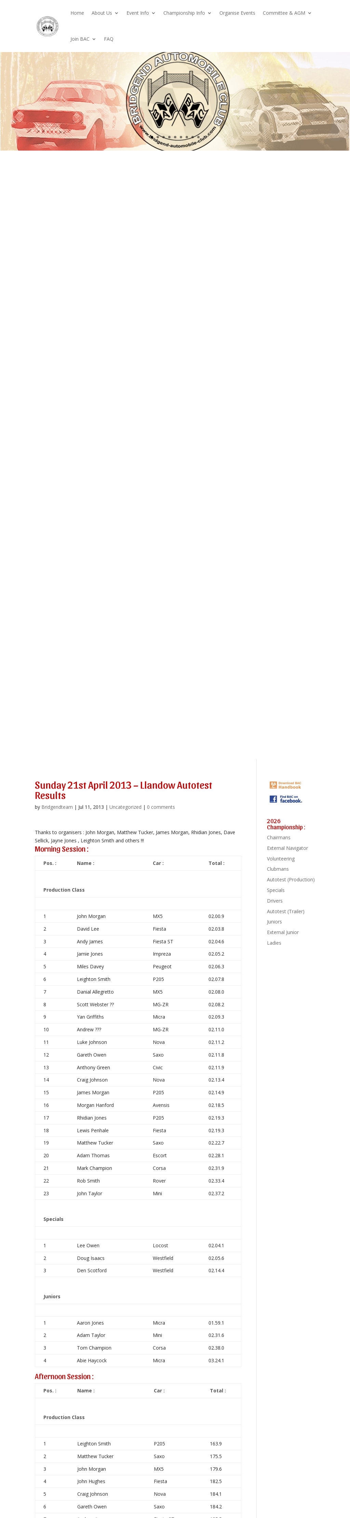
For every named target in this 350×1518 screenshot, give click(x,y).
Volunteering (281, 858)
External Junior (283, 932)
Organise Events (237, 13)
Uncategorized (125, 807)
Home (77, 13)
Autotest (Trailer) (286, 911)
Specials (276, 890)
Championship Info (184, 13)
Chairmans (279, 837)
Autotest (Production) (291, 879)
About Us (102, 13)
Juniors (274, 921)
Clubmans (278, 869)
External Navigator (287, 848)
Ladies (274, 943)
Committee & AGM (284, 13)
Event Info (137, 13)
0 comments (161, 807)
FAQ (108, 39)
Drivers (275, 900)
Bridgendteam (57, 807)
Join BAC (80, 39)
